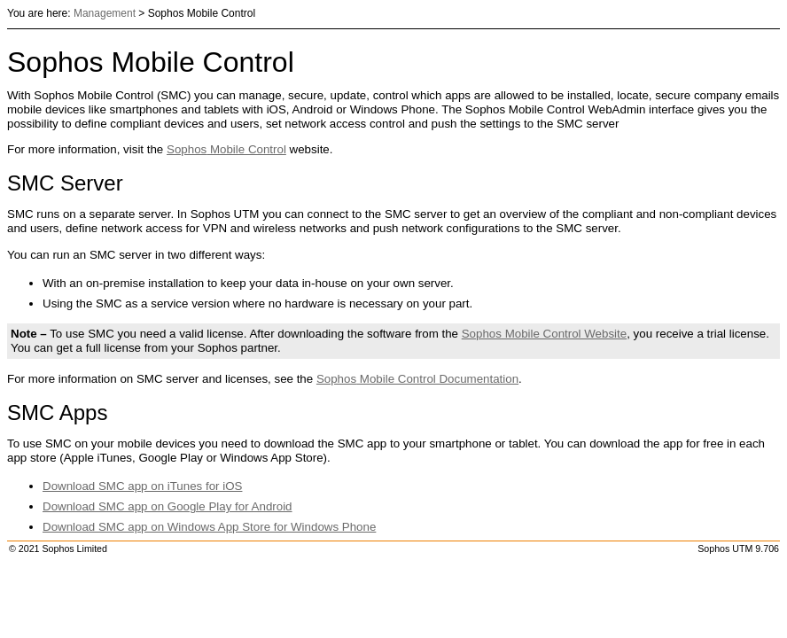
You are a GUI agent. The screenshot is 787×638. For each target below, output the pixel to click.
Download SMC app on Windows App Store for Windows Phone (209, 526)
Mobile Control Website (544, 333)
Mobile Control (226, 149)
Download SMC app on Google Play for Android (167, 506)
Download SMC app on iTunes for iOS (142, 486)
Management (105, 13)
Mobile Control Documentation (417, 378)
